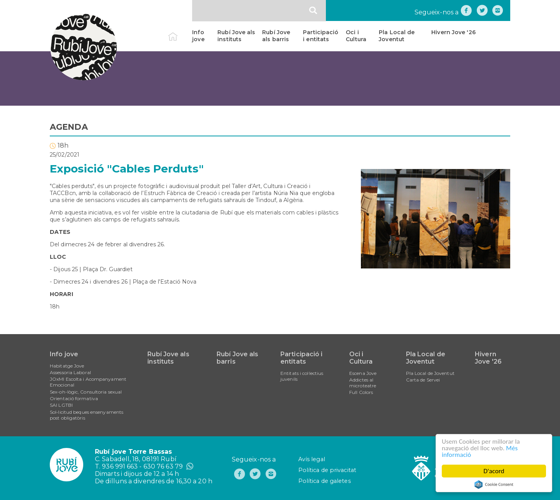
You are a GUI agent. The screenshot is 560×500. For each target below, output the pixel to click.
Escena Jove (362, 373)
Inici (179, 32)
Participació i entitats (320, 36)
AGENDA (69, 127)
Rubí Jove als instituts (236, 36)
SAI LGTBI (61, 405)
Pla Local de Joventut (397, 36)
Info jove (198, 36)
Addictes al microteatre (362, 383)
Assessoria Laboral (70, 372)
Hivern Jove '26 (453, 32)
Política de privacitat (327, 470)
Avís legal (311, 459)
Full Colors (361, 392)
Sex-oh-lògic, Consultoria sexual (86, 392)
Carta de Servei (423, 380)
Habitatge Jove (67, 366)
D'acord (493, 471)
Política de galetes (324, 480)
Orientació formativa (74, 398)
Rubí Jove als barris (276, 36)
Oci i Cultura (356, 36)
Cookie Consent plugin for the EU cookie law (493, 484)
